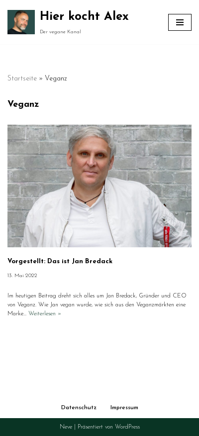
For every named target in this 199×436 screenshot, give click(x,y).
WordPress (127, 427)
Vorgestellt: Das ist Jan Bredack (59, 261)
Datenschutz (79, 408)
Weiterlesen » (44, 314)
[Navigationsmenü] (180, 22)
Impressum (124, 408)
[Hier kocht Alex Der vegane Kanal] (68, 22)
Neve (66, 427)
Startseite (22, 78)
